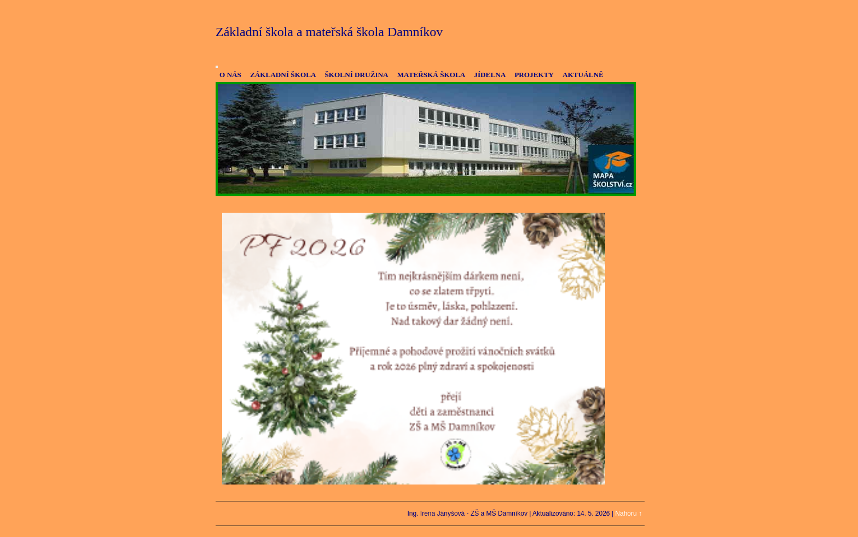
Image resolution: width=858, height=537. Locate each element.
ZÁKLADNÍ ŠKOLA (283, 75)
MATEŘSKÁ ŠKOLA (431, 75)
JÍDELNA (490, 75)
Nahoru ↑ (628, 513)
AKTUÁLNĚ (583, 75)
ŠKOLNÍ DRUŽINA (356, 75)
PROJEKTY (534, 75)
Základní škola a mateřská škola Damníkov (329, 32)
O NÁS (230, 75)
